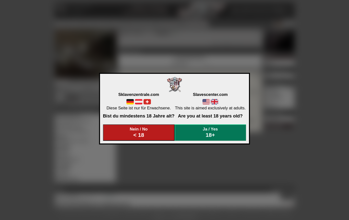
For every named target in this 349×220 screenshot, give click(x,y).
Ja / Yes (210, 132)
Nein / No (138, 132)
